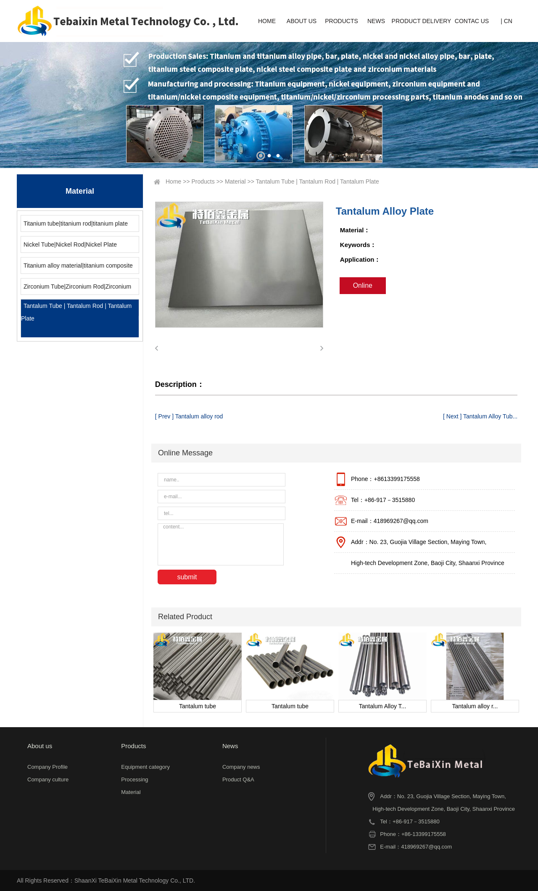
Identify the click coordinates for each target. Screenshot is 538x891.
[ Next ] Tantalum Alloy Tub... (480, 416)
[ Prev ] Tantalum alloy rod (189, 416)
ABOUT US (301, 21)
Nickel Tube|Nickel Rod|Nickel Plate (70, 244)
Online (362, 285)
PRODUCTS (341, 21)
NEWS (376, 21)
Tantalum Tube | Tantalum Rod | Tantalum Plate (76, 312)
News (230, 745)
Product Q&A (238, 779)
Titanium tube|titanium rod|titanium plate (76, 223)
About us (39, 745)
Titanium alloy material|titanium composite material (77, 267)
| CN (506, 21)
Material (235, 181)
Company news (241, 767)
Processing (134, 779)
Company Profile (47, 767)
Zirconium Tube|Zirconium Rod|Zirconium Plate (76, 288)
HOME (267, 21)
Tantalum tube (197, 706)
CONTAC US (472, 21)
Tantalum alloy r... (475, 706)
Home (173, 181)
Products (203, 181)
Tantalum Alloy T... (382, 706)
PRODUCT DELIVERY (421, 21)
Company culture (48, 779)
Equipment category (145, 767)
